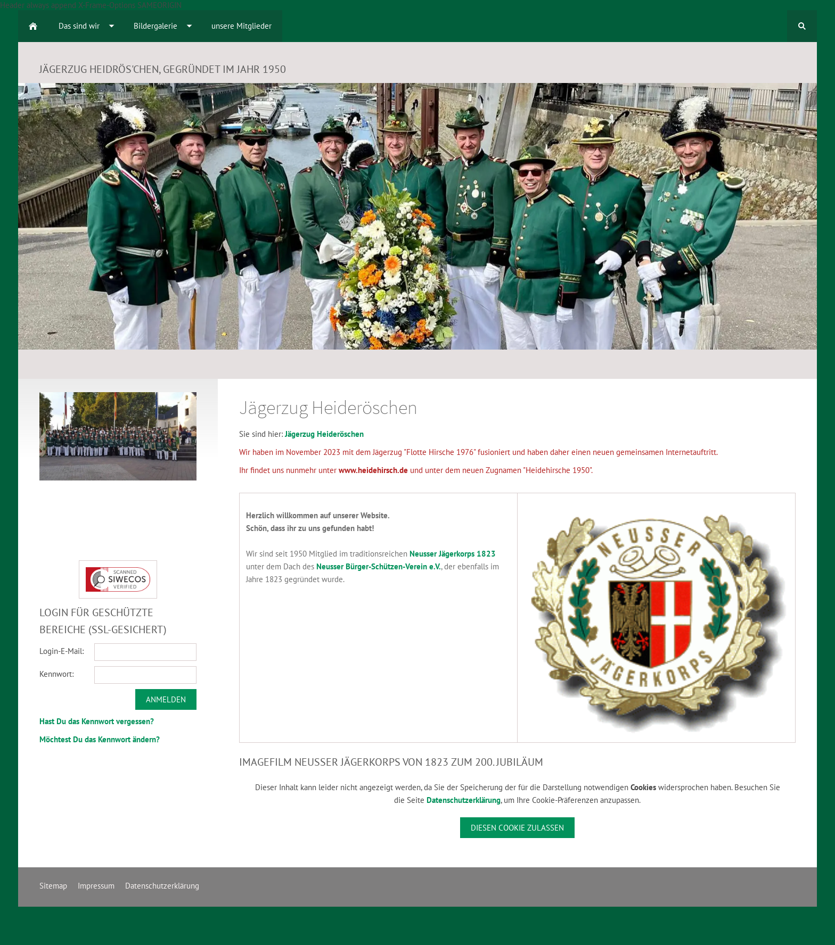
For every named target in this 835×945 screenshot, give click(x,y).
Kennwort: (56, 674)
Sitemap (53, 886)
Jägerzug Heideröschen (324, 434)
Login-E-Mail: (61, 651)
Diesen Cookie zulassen (517, 828)
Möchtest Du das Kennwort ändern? (99, 739)
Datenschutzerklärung (464, 800)
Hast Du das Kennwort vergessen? (96, 721)
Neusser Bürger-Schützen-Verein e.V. (378, 566)
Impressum (96, 886)
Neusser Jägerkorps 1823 (453, 554)
